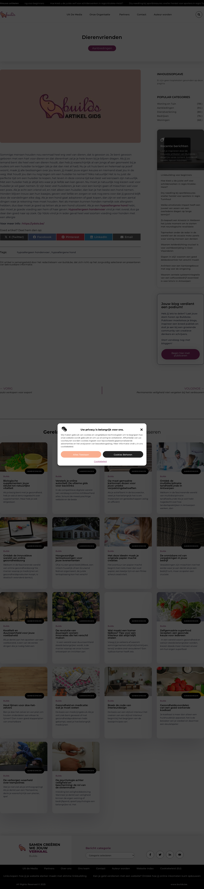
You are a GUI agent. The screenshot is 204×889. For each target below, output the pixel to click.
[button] (141, 429)
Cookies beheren (123, 454)
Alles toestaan (81, 454)
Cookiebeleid (100, 461)
